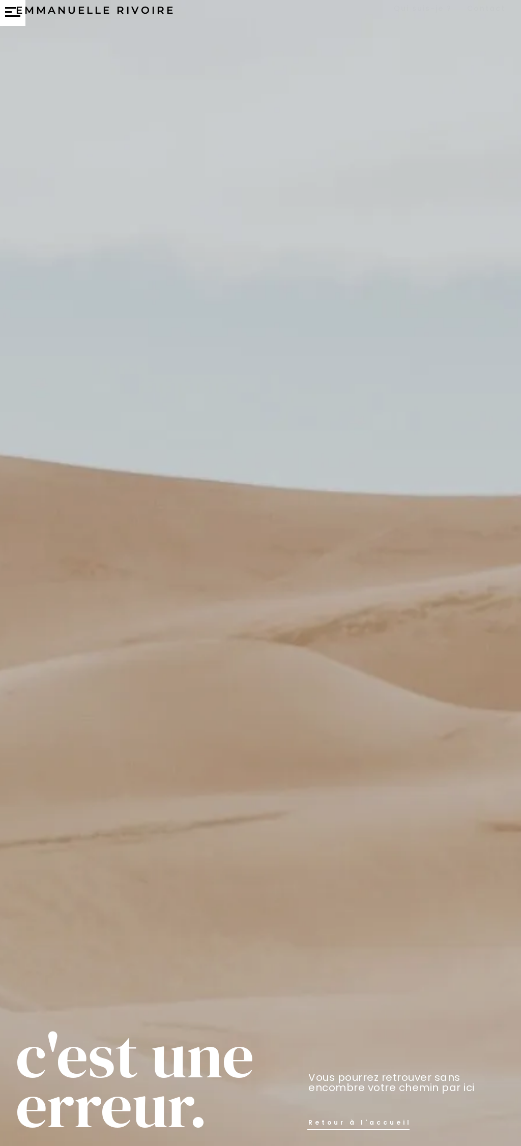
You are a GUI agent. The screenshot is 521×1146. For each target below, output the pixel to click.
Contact (486, 16)
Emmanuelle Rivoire (95, 19)
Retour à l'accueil (360, 1122)
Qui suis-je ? (423, 16)
